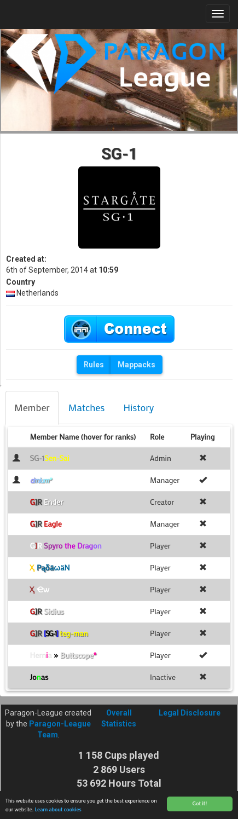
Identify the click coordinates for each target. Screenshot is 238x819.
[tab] (32, 408)
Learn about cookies (58, 810)
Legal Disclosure (189, 712)
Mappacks (136, 364)
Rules (94, 364)
